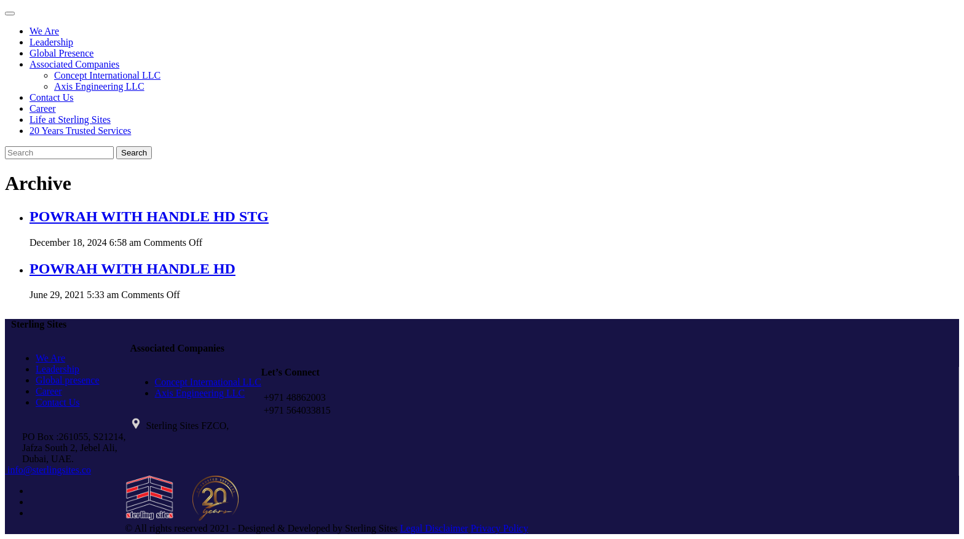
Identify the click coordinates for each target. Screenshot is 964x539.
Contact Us (52, 97)
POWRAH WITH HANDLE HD (132, 269)
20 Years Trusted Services (80, 130)
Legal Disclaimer (434, 528)
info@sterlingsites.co (48, 470)
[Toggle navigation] (10, 13)
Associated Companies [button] (74, 64)
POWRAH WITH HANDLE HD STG (149, 216)
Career (43, 108)
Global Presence (61, 53)
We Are (44, 31)
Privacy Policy (499, 528)
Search (134, 152)
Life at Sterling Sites (70, 119)
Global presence (68, 380)
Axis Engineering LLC (99, 86)
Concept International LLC (107, 75)
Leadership (51, 42)
